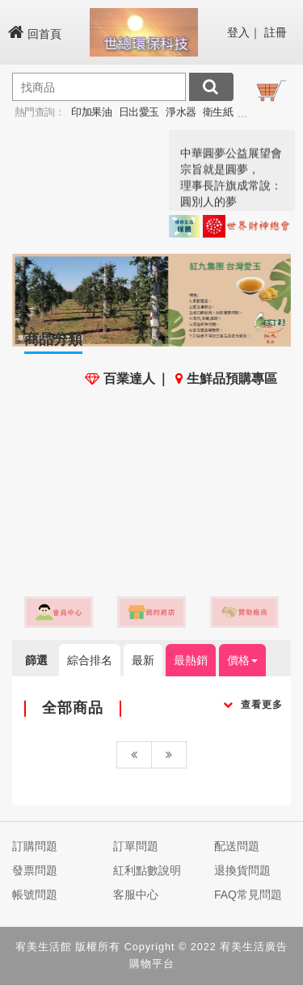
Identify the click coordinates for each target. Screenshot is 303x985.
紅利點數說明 (147, 870)
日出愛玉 (139, 112)
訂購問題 (34, 846)
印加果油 (91, 112)
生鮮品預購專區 (226, 378)
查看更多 (253, 704)
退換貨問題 (242, 870)
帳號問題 (34, 894)
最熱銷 (191, 660)
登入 (238, 32)
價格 (242, 660)
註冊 (275, 32)
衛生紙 (218, 112)
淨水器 (181, 112)
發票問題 (34, 870)
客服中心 (135, 894)
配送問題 (236, 846)
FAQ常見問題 (248, 894)
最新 (143, 660)
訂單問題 (135, 846)
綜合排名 (89, 660)
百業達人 (120, 378)
